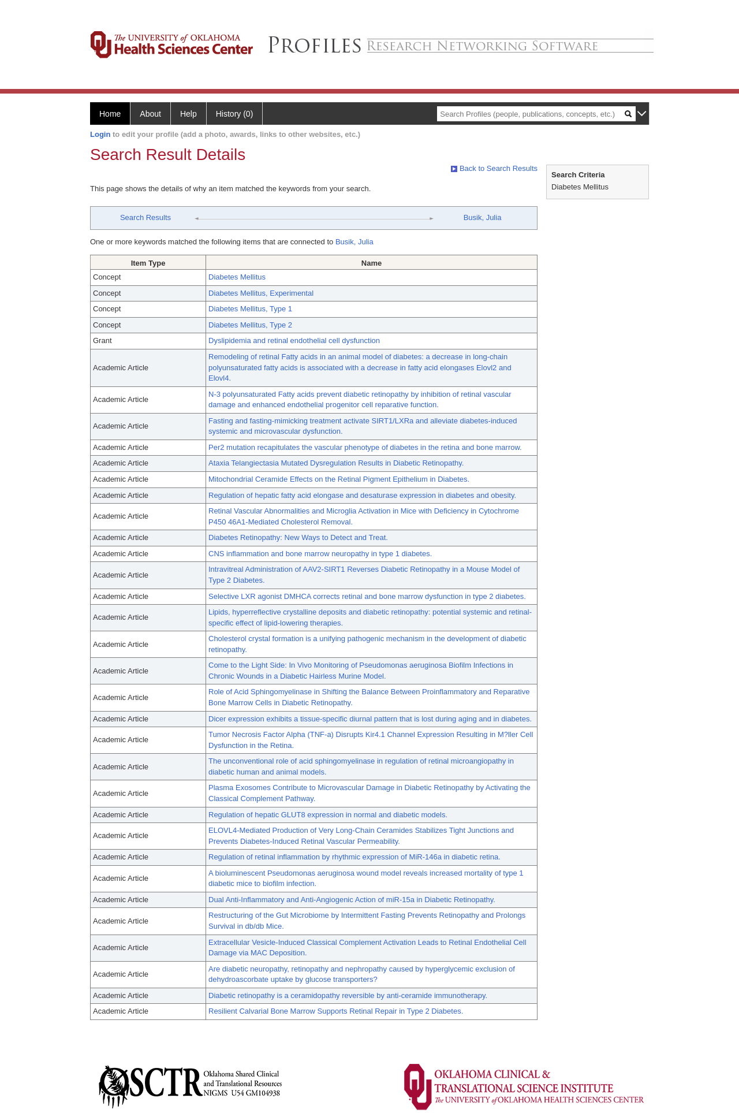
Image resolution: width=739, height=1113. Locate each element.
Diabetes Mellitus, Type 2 (250, 325)
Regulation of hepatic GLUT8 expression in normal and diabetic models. (327, 814)
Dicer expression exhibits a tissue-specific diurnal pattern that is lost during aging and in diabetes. (370, 718)
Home (110, 113)
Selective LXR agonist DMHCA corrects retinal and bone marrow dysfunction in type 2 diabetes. (367, 596)
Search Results (145, 217)
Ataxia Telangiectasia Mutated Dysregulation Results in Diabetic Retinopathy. (336, 463)
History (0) (234, 113)
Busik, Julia (483, 217)
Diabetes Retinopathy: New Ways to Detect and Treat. (298, 537)
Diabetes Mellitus (237, 277)
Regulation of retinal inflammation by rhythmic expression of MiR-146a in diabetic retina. (354, 857)
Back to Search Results (494, 168)
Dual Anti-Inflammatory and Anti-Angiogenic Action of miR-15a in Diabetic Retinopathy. (351, 899)
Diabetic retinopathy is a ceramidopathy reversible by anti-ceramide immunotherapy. (347, 995)
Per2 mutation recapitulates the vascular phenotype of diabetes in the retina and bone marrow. (365, 447)
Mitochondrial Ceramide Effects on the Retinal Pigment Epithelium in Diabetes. (338, 479)
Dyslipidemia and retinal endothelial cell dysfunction (294, 340)
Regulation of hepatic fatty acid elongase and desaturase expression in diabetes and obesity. (362, 495)
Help (188, 113)
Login (100, 134)
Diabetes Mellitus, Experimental (260, 293)
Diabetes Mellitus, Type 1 (250, 308)
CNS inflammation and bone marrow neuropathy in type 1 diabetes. (320, 553)
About (150, 113)
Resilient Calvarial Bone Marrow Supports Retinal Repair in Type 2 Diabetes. (335, 1011)
